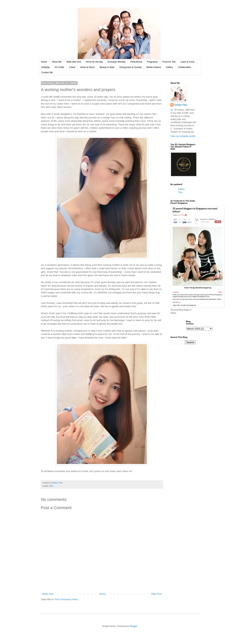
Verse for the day (94, 62)
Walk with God (73, 62)
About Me (57, 62)
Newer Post (47, 594)
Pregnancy (152, 62)
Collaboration (184, 67)
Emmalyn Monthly (116, 62)
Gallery (169, 67)
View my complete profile (182, 136)
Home (44, 62)
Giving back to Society (130, 67)
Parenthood (136, 62)
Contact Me (47, 72)
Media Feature (153, 67)
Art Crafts (59, 67)
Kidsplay (45, 67)
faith (51, 486)
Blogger (133, 626)
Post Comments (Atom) (66, 599)
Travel (72, 67)
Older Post (156, 594)
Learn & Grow (187, 62)
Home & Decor (87, 67)
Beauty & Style (107, 67)
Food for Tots (169, 62)
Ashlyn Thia (180, 105)
